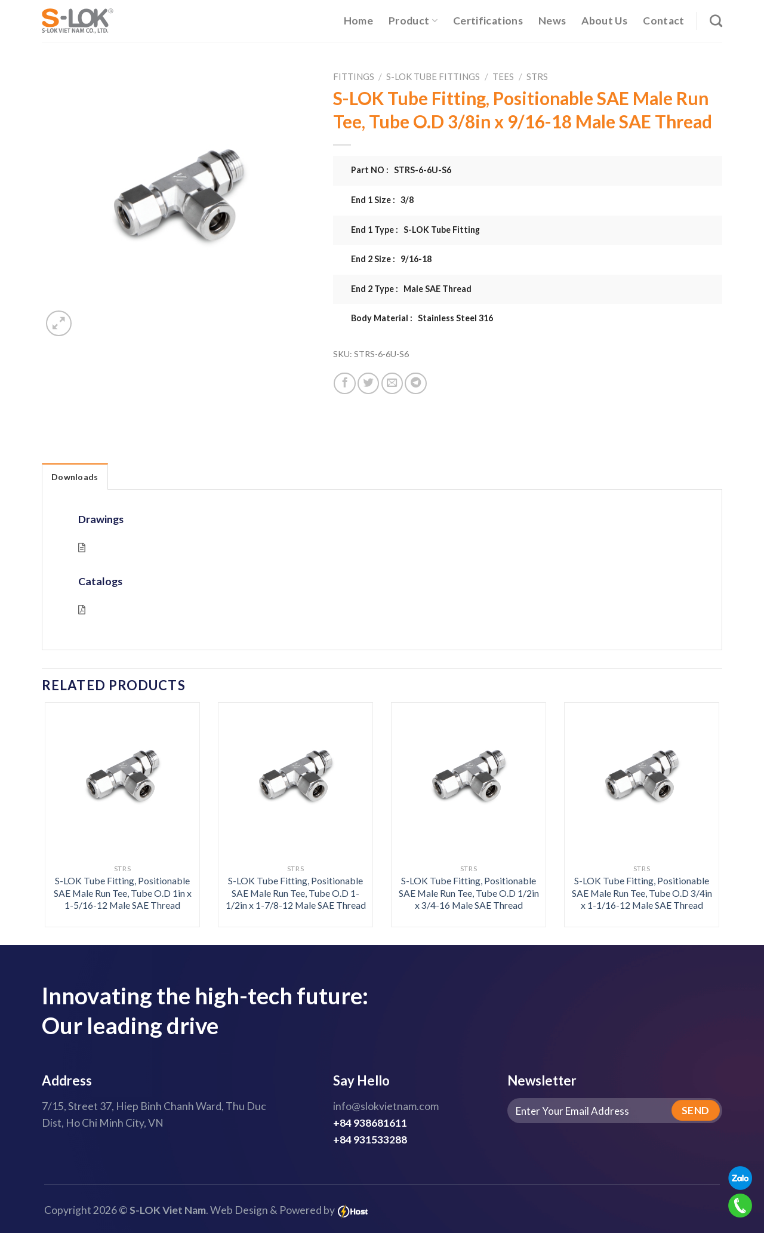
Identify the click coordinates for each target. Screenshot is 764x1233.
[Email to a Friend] (392, 383)
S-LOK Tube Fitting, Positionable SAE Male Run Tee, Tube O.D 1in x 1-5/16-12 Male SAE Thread (123, 893)
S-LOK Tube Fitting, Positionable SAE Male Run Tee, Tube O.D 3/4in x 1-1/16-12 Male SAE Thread (642, 893)
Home (358, 20)
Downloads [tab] (74, 477)
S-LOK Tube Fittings (433, 76)
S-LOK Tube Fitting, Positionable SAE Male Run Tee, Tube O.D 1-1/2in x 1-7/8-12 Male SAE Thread (296, 893)
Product (413, 20)
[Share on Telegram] (415, 383)
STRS (537, 76)
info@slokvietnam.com (386, 1106)
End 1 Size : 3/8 (382, 200)
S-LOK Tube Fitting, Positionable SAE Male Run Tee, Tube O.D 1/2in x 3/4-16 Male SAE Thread (469, 893)
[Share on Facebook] (344, 383)
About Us (604, 20)
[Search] (716, 20)
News (552, 20)
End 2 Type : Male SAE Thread (411, 289)
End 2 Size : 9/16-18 (391, 259)
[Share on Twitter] (368, 383)
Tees (503, 76)
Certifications (488, 20)
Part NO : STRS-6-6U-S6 (401, 170)
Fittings (353, 76)
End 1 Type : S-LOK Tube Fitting (415, 230)
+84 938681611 (370, 1123)
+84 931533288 (370, 1139)
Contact (663, 20)
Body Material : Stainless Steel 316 (422, 318)
